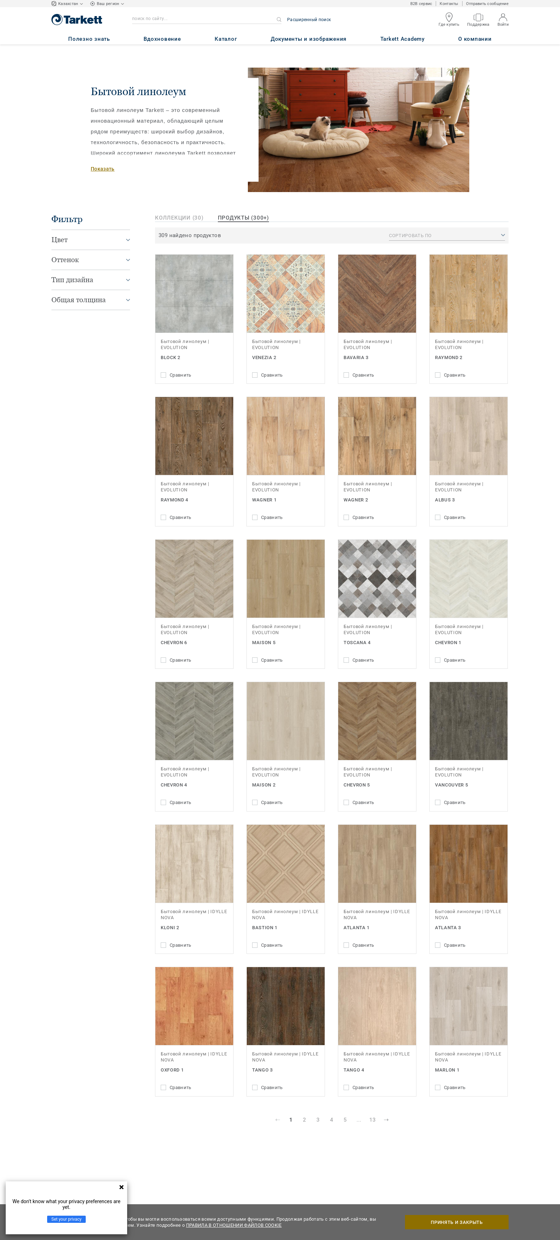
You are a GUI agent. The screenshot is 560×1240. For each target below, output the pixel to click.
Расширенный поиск (309, 19)
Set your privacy (66, 1219)
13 (372, 1120)
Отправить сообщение (487, 3)
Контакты (449, 3)
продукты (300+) (243, 218)
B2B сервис (421, 3)
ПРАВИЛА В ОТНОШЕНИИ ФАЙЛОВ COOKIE (234, 1225)
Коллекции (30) (179, 218)
